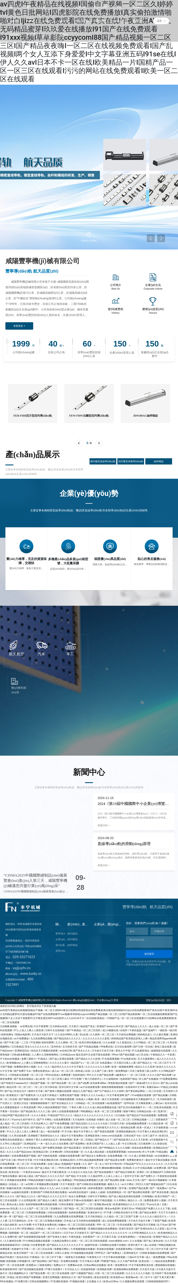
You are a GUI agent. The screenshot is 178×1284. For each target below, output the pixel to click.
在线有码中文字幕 (135, 1087)
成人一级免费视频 (156, 1257)
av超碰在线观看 (20, 1192)
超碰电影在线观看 (161, 1050)
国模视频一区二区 (19, 1232)
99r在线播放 (7, 1281)
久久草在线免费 (18, 1135)
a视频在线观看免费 (69, 1155)
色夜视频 (11, 1261)
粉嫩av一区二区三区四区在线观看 (77, 1224)
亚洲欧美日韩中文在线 (75, 1127)
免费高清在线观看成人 (12, 1139)
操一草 (8, 1216)
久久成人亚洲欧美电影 (141, 1155)
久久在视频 (136, 1240)
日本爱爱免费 (38, 1245)
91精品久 (43, 1058)
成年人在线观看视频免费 (65, 1111)
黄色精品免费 (128, 1127)
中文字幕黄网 (41, 1026)
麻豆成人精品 (26, 1176)
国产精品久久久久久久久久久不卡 (65, 1245)
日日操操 (120, 1115)
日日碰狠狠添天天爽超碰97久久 (138, 1099)
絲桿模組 (159, 461)
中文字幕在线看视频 (114, 1257)
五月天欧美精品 (94, 1216)
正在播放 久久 (94, 1281)
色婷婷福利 (79, 1075)
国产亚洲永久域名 (57, 1236)
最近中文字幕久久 (84, 1131)
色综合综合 (22, 1257)
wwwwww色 (134, 1151)
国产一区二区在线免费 (12, 1265)
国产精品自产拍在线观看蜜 (141, 1115)
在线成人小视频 (85, 1099)
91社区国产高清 (20, 1127)
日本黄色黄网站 (126, 1236)
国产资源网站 (77, 1143)
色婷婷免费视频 (77, 1212)
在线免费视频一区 (118, 1155)
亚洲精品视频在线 (126, 1131)
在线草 (124, 1030)
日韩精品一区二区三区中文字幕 (151, 1249)
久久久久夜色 (38, 1115)
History (116, 312)
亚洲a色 (127, 1168)
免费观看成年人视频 (155, 1200)
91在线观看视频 (111, 1058)
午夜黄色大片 (94, 1257)
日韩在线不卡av (133, 1135)
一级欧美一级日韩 (167, 1030)
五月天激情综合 (18, 1220)
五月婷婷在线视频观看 (88, 1220)
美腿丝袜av (153, 1087)
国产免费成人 (114, 1253)
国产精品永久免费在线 (94, 1155)
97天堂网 (76, 1079)
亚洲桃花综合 (22, 1050)
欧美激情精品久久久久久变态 (129, 1204)
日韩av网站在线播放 (95, 1265)
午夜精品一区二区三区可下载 (46, 1257)
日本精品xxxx (67, 1054)
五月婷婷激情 (164, 1099)
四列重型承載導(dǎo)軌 (130, 461)
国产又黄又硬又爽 (164, 1277)
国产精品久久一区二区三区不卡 (154, 1062)
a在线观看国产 (114, 1103)
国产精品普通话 (72, 1147)
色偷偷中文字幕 (20, 1249)
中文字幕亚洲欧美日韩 (46, 1160)
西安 (116, 1000)
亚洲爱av (31, 1265)
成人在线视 (150, 1245)
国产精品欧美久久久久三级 (36, 1111)
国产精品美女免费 (115, 1160)
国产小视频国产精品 (82, 1273)
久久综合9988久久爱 (66, 1034)
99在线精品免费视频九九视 (89, 1180)
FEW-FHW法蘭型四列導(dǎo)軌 (89, 415)
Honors (153, 312)
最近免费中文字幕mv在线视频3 (76, 1200)
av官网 (29, 1184)
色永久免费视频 (77, 1196)
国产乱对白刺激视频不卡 (131, 1107)
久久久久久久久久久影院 (96, 1038)
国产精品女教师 (148, 1212)
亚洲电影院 (30, 1143)
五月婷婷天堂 (70, 1046)
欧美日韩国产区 (95, 1143)
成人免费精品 (64, 1180)
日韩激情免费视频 (36, 1212)
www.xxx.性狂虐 (9, 1208)
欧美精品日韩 (40, 1151)
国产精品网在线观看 (139, 1192)
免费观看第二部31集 (115, 1188)
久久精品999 (95, 1176)
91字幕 (108, 1212)
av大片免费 (25, 1224)
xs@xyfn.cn (22, 968)
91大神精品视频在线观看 (37, 1240)
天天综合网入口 (39, 1123)
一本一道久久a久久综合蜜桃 (53, 1143)
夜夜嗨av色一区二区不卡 (139, 1277)
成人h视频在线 (110, 1030)
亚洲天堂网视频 (51, 1277)
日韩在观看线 (66, 1204)
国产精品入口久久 (26, 1196)
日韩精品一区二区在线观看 (90, 1103)
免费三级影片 (29, 1058)
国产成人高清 (54, 1127)
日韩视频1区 (24, 1261)
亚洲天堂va (128, 1208)
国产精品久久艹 (103, 1139)
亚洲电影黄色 (92, 1135)
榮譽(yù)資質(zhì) (153, 309)
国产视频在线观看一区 (31, 1099)
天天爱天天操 (109, 1236)
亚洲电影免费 (104, 1269)
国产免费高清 (28, 1095)
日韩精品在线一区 (147, 1111)
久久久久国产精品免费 (159, 1075)
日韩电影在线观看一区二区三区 (26, 1075)
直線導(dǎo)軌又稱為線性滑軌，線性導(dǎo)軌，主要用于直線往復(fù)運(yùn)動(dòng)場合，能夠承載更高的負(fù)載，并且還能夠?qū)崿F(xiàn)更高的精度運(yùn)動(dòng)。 (133, 857)
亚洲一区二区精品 (84, 1139)
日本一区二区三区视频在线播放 (45, 1220)
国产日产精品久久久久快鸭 (109, 1091)
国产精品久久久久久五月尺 (52, 1196)
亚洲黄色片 (56, 1208)
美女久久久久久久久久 (37, 1046)
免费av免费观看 (78, 1228)
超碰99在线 (91, 1245)
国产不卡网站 (44, 1119)
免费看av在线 (75, 1265)
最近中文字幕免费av (72, 1135)
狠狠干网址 (129, 1111)
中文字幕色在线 (32, 1147)
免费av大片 (60, 1265)
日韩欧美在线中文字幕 (125, 1212)
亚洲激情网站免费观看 (126, 1269)
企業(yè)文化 (153, 285)
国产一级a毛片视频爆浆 (154, 1180)
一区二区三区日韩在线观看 (93, 1240)
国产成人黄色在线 (154, 1240)
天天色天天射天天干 (43, 1034)
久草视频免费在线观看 (46, 1184)
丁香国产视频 (159, 1220)
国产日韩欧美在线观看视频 (91, 1184)
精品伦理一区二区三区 (19, 1087)
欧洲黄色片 (13, 1095)
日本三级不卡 (150, 1135)
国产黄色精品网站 (135, 1091)
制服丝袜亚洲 (14, 1188)
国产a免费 (83, 1083)
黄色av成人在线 (15, 1204)
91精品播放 (162, 1151)
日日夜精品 (17, 1046)
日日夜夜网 (144, 1143)
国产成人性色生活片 (16, 1091)
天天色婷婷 (78, 1119)
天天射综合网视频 (126, 1034)
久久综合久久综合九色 (80, 1172)
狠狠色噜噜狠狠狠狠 (113, 1087)
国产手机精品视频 (89, 1046)
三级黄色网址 (44, 1265)
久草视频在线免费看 (16, 1180)
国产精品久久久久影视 (88, 1058)
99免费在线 (106, 1046)
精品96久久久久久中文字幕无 (68, 1066)
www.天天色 (133, 1180)
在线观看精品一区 (117, 1192)
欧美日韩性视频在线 (90, 1042)
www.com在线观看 (112, 1135)
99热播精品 (87, 1111)
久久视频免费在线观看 (132, 1281)
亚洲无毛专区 (90, 1147)
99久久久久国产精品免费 (100, 1075)
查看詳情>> (104, 825)
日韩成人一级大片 (46, 1228)
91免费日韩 (21, 1281)
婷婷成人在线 (83, 1071)
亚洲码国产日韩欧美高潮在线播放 (48, 1192)
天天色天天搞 (147, 1269)
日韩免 (25, 1245)
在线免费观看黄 (62, 1119)
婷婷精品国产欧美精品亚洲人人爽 (129, 1038)
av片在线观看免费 (90, 1087)
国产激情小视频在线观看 (58, 1091)
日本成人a (69, 1220)
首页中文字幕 (132, 1176)
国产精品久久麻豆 (48, 1200)
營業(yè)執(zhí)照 (155, 1000)
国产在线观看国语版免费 (32, 1236)
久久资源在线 (159, 1143)
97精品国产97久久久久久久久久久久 (144, 1164)
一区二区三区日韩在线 (45, 1087)
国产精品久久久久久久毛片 (50, 1176)
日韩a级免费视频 (20, 1054)
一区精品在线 (144, 1236)
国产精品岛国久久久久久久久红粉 (89, 1123)
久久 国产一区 (90, 1164)
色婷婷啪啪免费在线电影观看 (42, 1204)
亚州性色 (56, 1046)
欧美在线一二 (146, 1261)
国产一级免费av (159, 1188)
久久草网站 (120, 1200)
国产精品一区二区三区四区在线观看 (84, 1208)
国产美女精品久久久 (63, 1103)
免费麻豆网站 (61, 1249)
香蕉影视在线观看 (118, 1083)
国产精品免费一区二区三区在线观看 (50, 1273)
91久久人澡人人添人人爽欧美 (23, 1131)
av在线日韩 (66, 1050)
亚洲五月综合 (21, 1103)
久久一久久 (44, 1066)
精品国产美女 (87, 1026)
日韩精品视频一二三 (143, 1119)
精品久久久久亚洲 (145, 1066)
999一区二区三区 (106, 1224)
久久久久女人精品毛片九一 (154, 1216)
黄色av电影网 (112, 1208)
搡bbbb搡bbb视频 (112, 1168)
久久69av (62, 1228)
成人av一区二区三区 (63, 1071)
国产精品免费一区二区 (64, 1083)
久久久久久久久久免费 (97, 1066)
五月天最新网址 (146, 1058)
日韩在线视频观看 (57, 1212)
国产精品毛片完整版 (145, 1224)
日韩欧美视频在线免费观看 (155, 1253)
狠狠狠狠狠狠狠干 (40, 1103)
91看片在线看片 (54, 1269)
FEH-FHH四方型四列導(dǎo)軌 (32, 415)
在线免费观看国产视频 (23, 1155)
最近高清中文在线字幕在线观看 (93, 1054)
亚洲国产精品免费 (139, 1188)
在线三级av (54, 1164)
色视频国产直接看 (71, 1164)
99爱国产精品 (108, 1261)
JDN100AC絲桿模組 (145, 415)
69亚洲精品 (28, 1228)
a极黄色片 (121, 1075)
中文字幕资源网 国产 (118, 1095)
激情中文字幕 (35, 1091)
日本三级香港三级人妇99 (143, 1071)
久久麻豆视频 (161, 1034)
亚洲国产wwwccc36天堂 (110, 1026)
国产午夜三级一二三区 (16, 1042)
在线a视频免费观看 (136, 1123)
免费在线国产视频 (70, 1095)
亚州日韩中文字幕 (69, 1087)
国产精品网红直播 (115, 1180)
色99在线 (129, 1103)
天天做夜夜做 (161, 1127)
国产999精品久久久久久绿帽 (115, 1147)
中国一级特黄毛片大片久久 (104, 1127)
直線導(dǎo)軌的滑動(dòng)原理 (124, 844)
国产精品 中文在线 (76, 1176)
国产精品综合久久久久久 (67, 1038)
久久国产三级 (99, 1071)
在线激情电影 (88, 1269)
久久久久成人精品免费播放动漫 (99, 1107)
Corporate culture (153, 288)
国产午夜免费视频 (60, 1123)
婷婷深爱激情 (95, 1188)
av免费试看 (160, 1168)
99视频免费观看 (66, 1099)
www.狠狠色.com (118, 1240)
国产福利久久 (38, 1127)
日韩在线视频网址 (39, 1281)
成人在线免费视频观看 (114, 1220)
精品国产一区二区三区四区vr (46, 1232)
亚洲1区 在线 (165, 1111)
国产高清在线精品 (24, 1079)
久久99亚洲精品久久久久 (143, 1232)
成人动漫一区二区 (159, 1026)
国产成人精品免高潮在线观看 (125, 1196)
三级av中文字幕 (136, 1257)
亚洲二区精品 (7, 1277)
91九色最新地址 (141, 1050)
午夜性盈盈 (135, 1030)
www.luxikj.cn (30, 974)
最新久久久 (114, 1184)
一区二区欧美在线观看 (159, 1107)
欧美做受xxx (117, 1277)
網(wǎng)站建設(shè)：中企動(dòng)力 (93, 1000)
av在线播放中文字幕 (166, 1155)
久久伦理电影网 (27, 1200)
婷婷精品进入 (145, 1034)
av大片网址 (128, 1184)
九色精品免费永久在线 (64, 1240)
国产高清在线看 (160, 1192)
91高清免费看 (38, 1164)
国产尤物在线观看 (48, 1155)
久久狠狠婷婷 (111, 1079)
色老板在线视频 (105, 1249)
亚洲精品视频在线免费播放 (103, 1228)
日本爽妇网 (56, 1151)
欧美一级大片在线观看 (107, 1099)
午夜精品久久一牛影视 (162, 1054)
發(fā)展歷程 (115, 309)
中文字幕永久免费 (90, 1261)
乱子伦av (162, 1224)
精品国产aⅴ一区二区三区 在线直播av (92, 1062)
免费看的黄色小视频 (25, 1066)
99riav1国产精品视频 (123, 1054)
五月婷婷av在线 (59, 1026)
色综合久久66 (26, 1168)
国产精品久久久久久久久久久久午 (109, 1232)
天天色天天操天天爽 (139, 1220)
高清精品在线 (30, 1188)
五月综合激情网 (123, 1046)
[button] (78, 443)
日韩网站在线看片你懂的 (113, 1245)
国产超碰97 (149, 1030)
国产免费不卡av (23, 1071)
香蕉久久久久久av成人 (93, 1095)
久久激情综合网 (13, 1240)
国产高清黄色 (85, 1277)
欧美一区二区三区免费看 (108, 1111)
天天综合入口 (72, 1269)
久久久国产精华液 (128, 1261)
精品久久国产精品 (83, 1091)
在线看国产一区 (91, 1236)
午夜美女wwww (32, 1172)
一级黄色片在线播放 (74, 1257)
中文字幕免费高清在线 (141, 1265)
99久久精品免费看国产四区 (53, 1107)
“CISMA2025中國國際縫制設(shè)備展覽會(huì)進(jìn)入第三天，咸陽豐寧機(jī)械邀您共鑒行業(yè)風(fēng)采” (35, 880)
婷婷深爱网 (48, 1042)
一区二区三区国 (137, 1075)
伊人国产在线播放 (149, 1079)
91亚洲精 (35, 1042)
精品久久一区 (135, 1200)
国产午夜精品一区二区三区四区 (84, 1030)
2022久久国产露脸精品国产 (151, 1184)
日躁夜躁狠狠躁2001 (157, 1281)
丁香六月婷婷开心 (92, 1079)
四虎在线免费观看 (142, 1147)
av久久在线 (62, 1188)
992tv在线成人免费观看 (58, 1075)
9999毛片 (100, 1253)
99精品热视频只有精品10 (42, 1180)
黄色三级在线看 (163, 1046)
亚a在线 (84, 1034)
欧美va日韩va (111, 1281)
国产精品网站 (39, 1261)
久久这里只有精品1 (47, 1095)
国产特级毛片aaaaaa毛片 (15, 1083)
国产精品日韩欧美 (125, 1172)
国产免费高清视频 (53, 1147)
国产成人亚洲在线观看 (62, 1058)
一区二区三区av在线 (41, 1249)
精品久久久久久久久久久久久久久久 (94, 1115)
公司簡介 (115, 285)
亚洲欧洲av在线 (103, 1204)
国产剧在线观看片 (104, 1172)
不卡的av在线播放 (10, 1058)
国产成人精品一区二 (46, 1168)
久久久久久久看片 (60, 1062)
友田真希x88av (98, 1083)
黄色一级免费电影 (118, 1071)
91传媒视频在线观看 (82, 1253)
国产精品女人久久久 (136, 1026)
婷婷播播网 (10, 1168)
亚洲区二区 (143, 1172)
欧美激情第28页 (9, 1269)
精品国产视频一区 (40, 1083)
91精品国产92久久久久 (60, 1115)
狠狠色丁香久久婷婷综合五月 (42, 1139)
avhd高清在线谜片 (79, 1192)
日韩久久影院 (62, 1253)
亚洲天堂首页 (126, 1228)
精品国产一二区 (84, 1204)
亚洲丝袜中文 (95, 1212)
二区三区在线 (154, 1091)
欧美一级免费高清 (118, 1265)
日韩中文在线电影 (55, 1030)
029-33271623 (24, 957)
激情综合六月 (68, 1277)
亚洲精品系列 (67, 1160)
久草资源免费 (28, 1107)
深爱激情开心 (163, 1119)
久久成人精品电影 (95, 1151)
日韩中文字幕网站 (98, 1196)
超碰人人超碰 (98, 1192)
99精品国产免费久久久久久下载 (153, 1208)
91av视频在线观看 (141, 1095)
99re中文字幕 (25, 1160)
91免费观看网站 (168, 1079)
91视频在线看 (77, 1281)
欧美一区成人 (144, 1127)
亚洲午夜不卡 (135, 1245)
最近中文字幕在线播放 (157, 1160)
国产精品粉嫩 (160, 1095)
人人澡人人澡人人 (113, 1176)
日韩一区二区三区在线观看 (110, 1273)
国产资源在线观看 (105, 1131)
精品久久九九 (47, 1188)
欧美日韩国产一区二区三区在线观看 (33, 1253)
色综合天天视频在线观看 (44, 1050)
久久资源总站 (124, 1042)
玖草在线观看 (124, 1224)
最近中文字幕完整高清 (54, 1172)
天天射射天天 (82, 1232)
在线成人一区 (16, 1184)
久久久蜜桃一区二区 (67, 1042)
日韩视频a (148, 1196)
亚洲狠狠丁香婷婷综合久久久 (44, 1135)
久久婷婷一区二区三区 (102, 1034)
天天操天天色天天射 (103, 1050)
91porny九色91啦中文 (23, 1119)
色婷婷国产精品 (129, 1079)
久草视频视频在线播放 (83, 1249)
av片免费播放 (21, 1038)
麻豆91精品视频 (103, 1200)
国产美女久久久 (82, 1050)
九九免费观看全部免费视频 (69, 1216)
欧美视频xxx (13, 1062)
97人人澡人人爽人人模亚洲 (29, 1030)
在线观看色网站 (124, 1249)
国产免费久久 (148, 1176)
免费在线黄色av (42, 1071)
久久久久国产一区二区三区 (34, 1208)
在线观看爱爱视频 (116, 1151)
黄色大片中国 (123, 1050)
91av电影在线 (129, 1058)
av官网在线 (26, 1026)
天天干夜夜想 (67, 1184)
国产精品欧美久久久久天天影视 (131, 1139)
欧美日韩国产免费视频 (28, 1277)
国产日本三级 (8, 1160)
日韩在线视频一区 (74, 1151)
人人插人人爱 (113, 1143)
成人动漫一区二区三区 (118, 1119)
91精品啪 (50, 1099)
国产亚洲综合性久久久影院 (150, 1228)
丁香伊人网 (75, 1107)
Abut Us (115, 288)
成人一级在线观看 (50, 1131)
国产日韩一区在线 (143, 1046)
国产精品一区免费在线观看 (63, 1261)
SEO (168, 1000)
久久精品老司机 (78, 1188)
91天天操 (67, 1131)
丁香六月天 (94, 1168)
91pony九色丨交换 (157, 1204)
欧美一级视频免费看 (123, 1066)
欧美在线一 (15, 1172)
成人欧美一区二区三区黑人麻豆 (52, 1079)
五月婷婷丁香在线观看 (164, 1273)
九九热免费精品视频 (41, 1038)
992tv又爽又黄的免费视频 (73, 1168)
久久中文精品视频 (143, 1168)
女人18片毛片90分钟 (111, 1164)
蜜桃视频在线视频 (165, 1265)
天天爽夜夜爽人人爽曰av (149, 1103)
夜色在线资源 (101, 1277)
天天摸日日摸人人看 (125, 1062)
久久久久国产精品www (19, 1151)
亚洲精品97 (156, 1172)
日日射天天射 (117, 1123)
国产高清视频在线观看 (31, 1269)
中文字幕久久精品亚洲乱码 (152, 1131)
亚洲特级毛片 (131, 1253)
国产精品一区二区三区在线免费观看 (33, 1216)
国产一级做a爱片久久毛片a (144, 1083)
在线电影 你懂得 (95, 1119)
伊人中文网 (148, 1151)
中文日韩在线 (129, 1143)
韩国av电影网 (22, 1034)
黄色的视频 (66, 1139)
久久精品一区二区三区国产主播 (121, 1216)
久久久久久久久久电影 (138, 1273)
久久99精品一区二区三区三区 (150, 1042)
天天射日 (74, 1026)
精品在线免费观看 (165, 1261)
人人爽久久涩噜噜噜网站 (45, 1054)
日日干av (68, 1232)
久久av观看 (109, 1042)
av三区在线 (142, 1054)
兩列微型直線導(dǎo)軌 (102, 461)
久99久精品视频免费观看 (90, 1160)
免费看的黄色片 (135, 1160)
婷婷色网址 (7, 1034)
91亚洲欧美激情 (59, 1281)
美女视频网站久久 (19, 1273)
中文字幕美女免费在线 (44, 1224)
